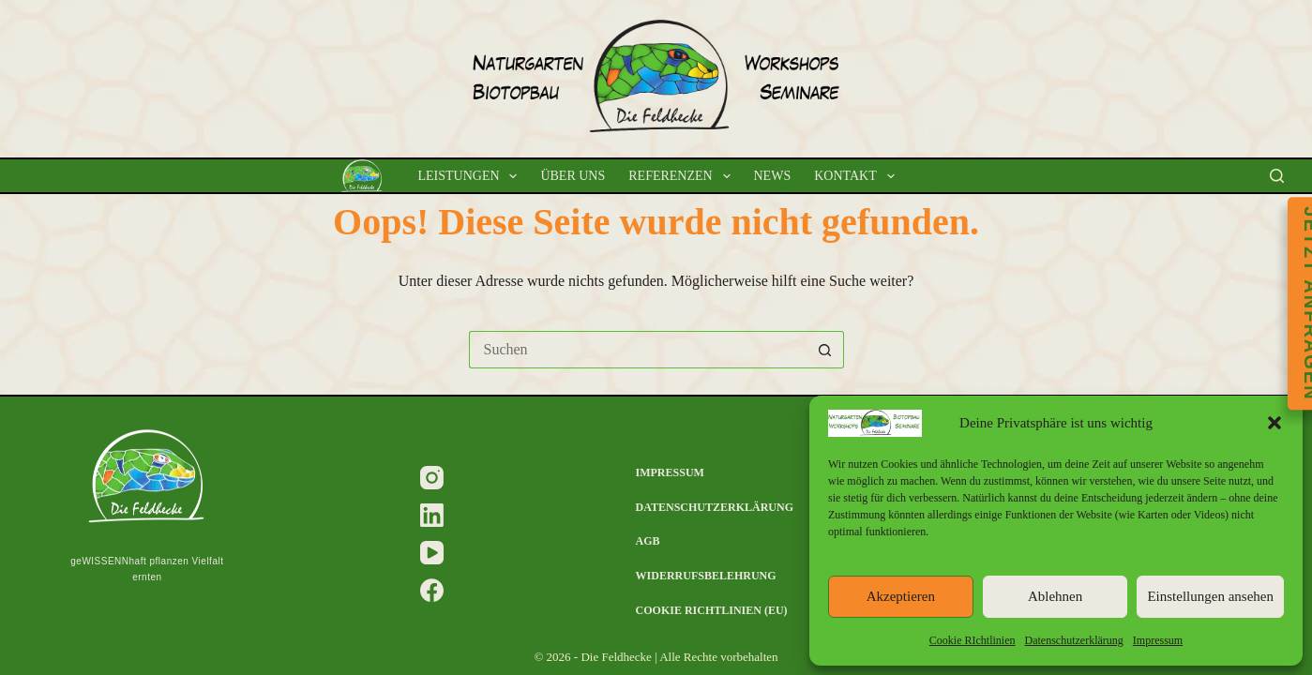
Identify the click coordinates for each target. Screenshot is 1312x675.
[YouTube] (432, 552)
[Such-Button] (825, 349)
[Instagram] (432, 477)
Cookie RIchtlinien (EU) (712, 610)
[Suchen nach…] (638, 349)
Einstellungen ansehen (1210, 596)
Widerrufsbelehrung (706, 575)
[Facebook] (432, 590)
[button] (1274, 422)
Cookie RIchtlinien (972, 640)
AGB (648, 541)
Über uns (572, 176)
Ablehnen (1055, 596)
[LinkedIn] (432, 515)
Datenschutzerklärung (1074, 640)
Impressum (1158, 640)
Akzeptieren (901, 596)
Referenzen (682, 176)
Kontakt (857, 176)
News (773, 176)
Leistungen (470, 176)
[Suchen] (1277, 176)
